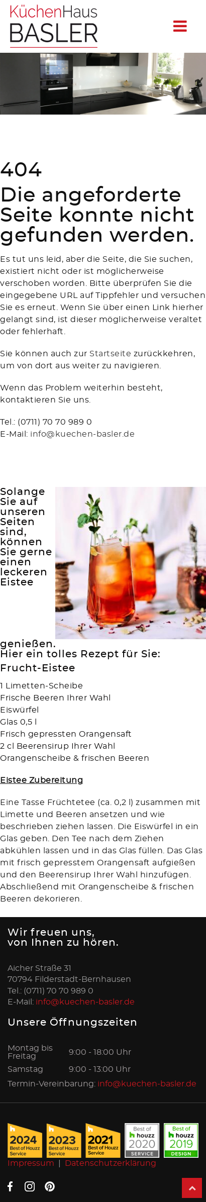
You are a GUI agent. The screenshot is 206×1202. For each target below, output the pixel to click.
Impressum (31, 1163)
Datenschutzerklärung (110, 1163)
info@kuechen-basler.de (82, 434)
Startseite (111, 354)
